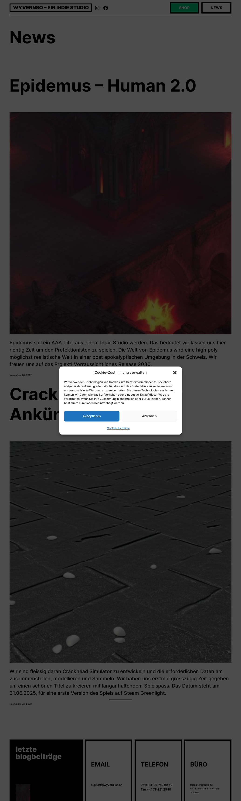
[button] (175, 372)
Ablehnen (149, 416)
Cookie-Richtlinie (118, 428)
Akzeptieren (91, 416)
